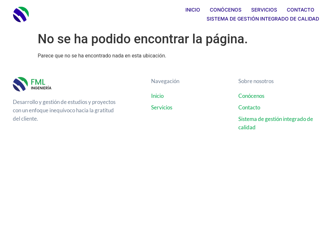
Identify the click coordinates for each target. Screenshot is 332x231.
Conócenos (226, 10)
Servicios (264, 10)
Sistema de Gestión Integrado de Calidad (263, 19)
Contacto (300, 10)
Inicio (192, 10)
